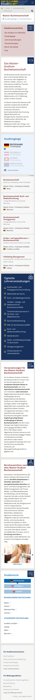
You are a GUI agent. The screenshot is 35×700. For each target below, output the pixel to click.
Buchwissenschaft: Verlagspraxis (11, 218)
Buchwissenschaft (19, 8)
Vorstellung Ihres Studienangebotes (16, 680)
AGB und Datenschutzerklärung (14, 659)
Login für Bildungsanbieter (12, 693)
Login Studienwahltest (11, 669)
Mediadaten (7, 686)
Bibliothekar (17, 564)
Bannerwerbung (9, 683)
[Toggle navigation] (32, 2)
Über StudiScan (8, 656)
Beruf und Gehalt (11, 47)
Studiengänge (9, 36)
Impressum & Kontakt (11, 666)
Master (8, 8)
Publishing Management (14, 256)
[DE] (5, 149)
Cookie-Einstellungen (10, 662)
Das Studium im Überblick (14, 33)
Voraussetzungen (11, 43)
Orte (6, 50)
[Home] (2, 8)
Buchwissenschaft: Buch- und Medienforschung (16, 197)
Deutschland (17, 581)
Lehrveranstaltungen (12, 40)
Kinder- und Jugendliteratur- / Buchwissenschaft (16, 239)
